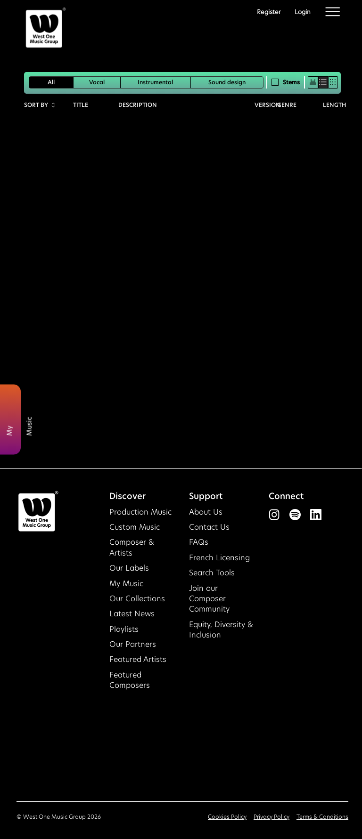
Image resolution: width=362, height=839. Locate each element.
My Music (126, 583)
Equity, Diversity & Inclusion (221, 629)
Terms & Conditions (322, 817)
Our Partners (132, 644)
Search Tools (212, 572)
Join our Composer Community (209, 599)
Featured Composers (129, 680)
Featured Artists (137, 659)
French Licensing (219, 557)
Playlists (124, 629)
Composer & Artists (131, 547)
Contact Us (209, 527)
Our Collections (137, 598)
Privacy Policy (271, 817)
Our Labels (129, 568)
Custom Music (134, 527)
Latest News (132, 613)
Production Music (140, 512)
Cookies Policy (227, 817)
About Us (205, 512)
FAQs (198, 542)
